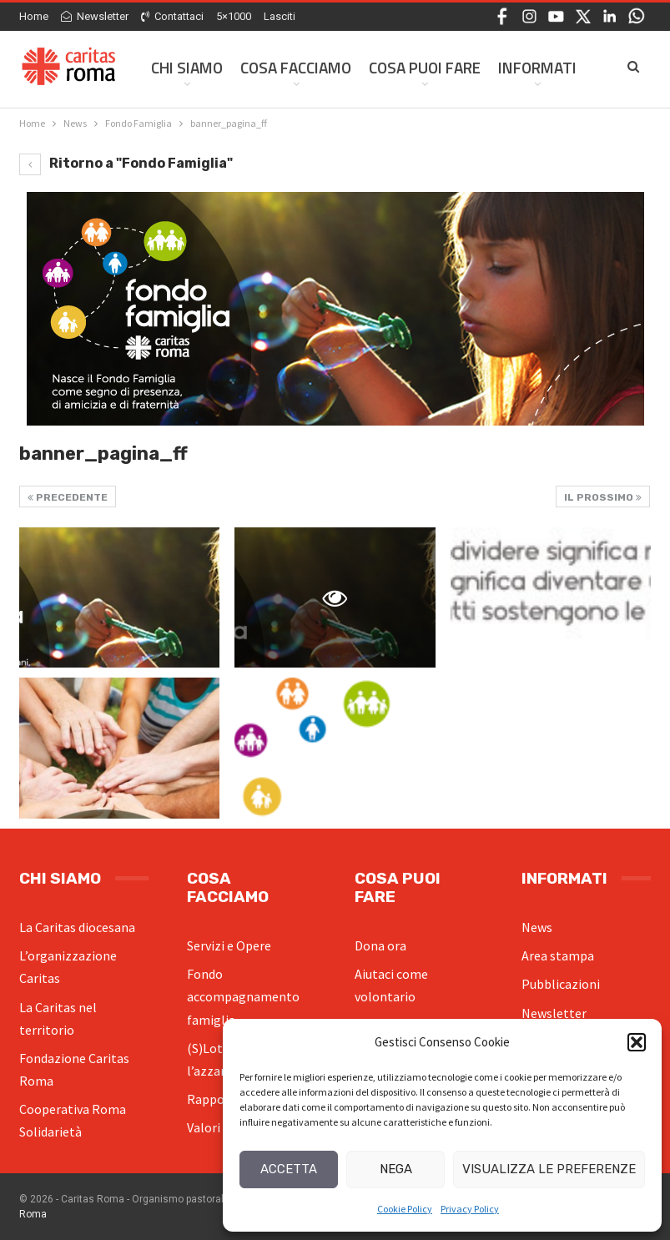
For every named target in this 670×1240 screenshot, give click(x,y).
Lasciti (279, 16)
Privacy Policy (470, 1208)
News (536, 927)
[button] (636, 1042)
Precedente (68, 497)
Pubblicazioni (560, 983)
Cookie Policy (404, 1208)
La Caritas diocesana (77, 927)
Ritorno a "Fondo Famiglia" (126, 163)
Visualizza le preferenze (549, 1169)
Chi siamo (187, 67)
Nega (396, 1169)
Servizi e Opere (229, 945)
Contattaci (172, 16)
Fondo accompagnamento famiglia (243, 996)
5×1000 (233, 16)
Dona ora (380, 945)
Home (33, 16)
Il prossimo (603, 497)
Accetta (288, 1169)
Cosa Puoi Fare (425, 67)
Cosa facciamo (295, 67)
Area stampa (557, 955)
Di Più (518, 67)
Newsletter (94, 16)
